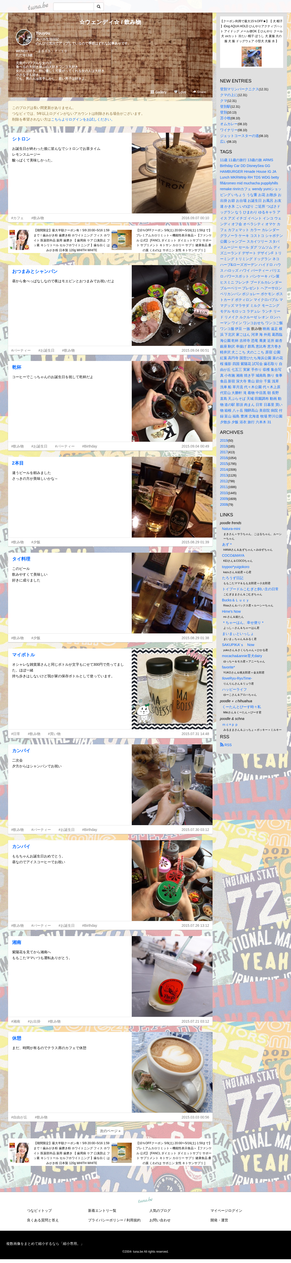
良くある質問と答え (43, 1220)
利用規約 (133, 1220)
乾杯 (16, 367)
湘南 (16, 942)
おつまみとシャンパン (35, 271)
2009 (224, 499)
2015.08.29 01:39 (195, 542)
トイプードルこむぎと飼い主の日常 (250, 589)
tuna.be (145, 1200)
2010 (224, 493)
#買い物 (54, 734)
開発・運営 (219, 1220)
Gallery (158, 92)
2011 (224, 487)
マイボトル (23, 654)
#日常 (15, 734)
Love (180, 92)
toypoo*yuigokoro (235, 567)
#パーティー (21, 350)
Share (199, 92)
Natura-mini (231, 529)
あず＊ (227, 544)
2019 (224, 440)
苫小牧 (225, 118)
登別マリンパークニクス (239, 89)
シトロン (21, 139)
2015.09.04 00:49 (195, 446)
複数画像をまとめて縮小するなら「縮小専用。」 (45, 1244)
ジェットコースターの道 (239, 136)
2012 (224, 481)
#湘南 (15, 1021)
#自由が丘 (19, 1117)
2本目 (18, 463)
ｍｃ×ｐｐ (230, 724)
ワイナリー (229, 130)
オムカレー (229, 124)
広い (223, 141)
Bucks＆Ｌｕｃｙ (235, 600)
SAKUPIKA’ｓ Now (238, 645)
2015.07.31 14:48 (195, 734)
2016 (224, 458)
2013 (224, 475)
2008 (224, 504)
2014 (224, 469)
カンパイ (21, 750)
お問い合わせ (160, 1220)
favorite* (228, 667)
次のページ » (110, 1131)
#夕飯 (35, 542)
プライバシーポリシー (105, 1220)
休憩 (16, 1038)
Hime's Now (231, 611)
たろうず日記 (232, 578)
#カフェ (17, 218)
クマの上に (229, 95)
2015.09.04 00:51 (195, 350)
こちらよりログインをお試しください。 (83, 119)
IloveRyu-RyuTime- (237, 678)
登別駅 (225, 106)
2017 (224, 452)
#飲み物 (37, 218)
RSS (226, 745)
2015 (224, 464)
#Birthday (89, 446)
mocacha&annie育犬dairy (242, 656)
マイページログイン (226, 1211)
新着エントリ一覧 (102, 1211)
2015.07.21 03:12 (195, 1021)
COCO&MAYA (233, 555)
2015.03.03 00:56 (195, 1117)
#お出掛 (34, 1021)
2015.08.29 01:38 (195, 638)
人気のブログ (160, 1211)
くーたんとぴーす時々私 (241, 707)
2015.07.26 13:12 (195, 925)
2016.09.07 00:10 (195, 218)
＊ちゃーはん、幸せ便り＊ (243, 623)
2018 (224, 446)
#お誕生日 (46, 350)
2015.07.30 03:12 (195, 830)
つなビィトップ (39, 1211)
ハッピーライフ (234, 689)
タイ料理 (21, 559)
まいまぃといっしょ (238, 634)
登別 (223, 112)
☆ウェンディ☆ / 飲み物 (110, 22)
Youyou (43, 33)
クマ (223, 101)
